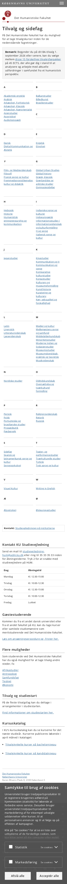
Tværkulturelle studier (48, 458)
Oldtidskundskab (45, 380)
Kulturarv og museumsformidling (47, 284)
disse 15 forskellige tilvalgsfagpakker (38, 59)
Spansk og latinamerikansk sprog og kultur (18, 458)
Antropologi (9, 674)
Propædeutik (11, 427)
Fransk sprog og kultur (16, 177)
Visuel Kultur (11, 488)
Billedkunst (42, 99)
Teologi (6, 681)
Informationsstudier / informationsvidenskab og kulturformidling (49, 224)
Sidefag (8, 451)
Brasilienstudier (44, 102)
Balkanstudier (43, 95)
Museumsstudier (45, 350)
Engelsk (40, 143)
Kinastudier (42, 258)
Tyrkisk (40, 461)
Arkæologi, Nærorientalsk (18, 109)
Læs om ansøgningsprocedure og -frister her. (30, 639)
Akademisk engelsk (14, 95)
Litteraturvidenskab (15, 332)
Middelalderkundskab (48, 336)
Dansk (7, 143)
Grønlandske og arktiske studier (44, 182)
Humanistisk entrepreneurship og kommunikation (15, 221)
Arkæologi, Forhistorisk (16, 102)
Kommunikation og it (47, 261)
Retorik (40, 417)
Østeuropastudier (46, 510)
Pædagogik (10, 431)
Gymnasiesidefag (45, 187)
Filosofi (8, 173)
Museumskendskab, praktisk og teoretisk (47, 355)
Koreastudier (43, 278)
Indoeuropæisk (44, 217)
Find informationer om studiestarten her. (28, 712)
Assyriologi (10, 116)
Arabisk (8, 99)
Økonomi (7, 685)
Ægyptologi (10, 510)
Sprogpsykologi (12, 465)
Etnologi (40, 146)
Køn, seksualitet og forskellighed (46, 301)
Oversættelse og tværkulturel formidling (45, 388)
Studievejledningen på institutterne (35, 528)
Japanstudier (11, 258)
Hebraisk (9, 210)
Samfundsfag (10, 677)
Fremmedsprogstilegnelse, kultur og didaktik (18, 182)
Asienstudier (11, 113)
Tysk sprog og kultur (47, 465)
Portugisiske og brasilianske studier (14, 422)
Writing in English (45, 488)
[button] (61, 3)
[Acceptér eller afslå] (11, 846)
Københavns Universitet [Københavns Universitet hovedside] (14, 776)
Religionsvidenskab (46, 414)
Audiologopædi (12, 120)
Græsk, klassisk (44, 177)
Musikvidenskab (45, 360)
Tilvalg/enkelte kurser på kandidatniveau (30, 753)
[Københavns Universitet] (6, 17)
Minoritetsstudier (45, 339)
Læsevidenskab (12, 336)
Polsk (7, 417)
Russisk (40, 420)
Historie (8, 213)
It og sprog (42, 231)
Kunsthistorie (43, 289)
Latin (6, 326)
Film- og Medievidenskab (17, 170)
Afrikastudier (10, 670)
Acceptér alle (49, 876)
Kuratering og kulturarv (43, 294)
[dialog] (33, 833)
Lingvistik (9, 329)
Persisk (8, 414)
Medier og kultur (45, 326)
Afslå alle (17, 876)
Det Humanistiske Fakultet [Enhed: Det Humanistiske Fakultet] (16, 773)
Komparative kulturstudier (43, 273)
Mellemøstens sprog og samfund (47, 331)
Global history (43, 173)
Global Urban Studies (47, 170)
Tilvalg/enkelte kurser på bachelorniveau (30, 744)
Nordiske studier (13, 380)
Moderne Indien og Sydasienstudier (46, 345)
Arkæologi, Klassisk (14, 106)
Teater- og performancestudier (47, 453)
